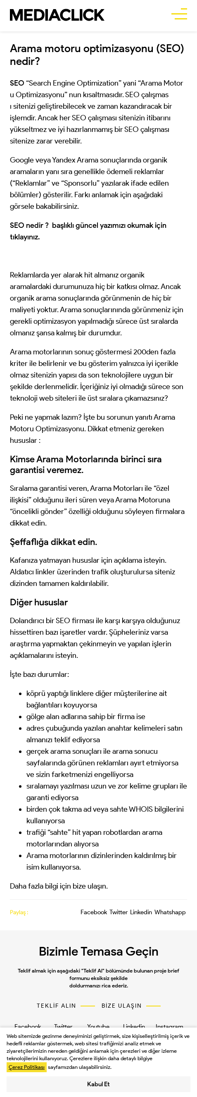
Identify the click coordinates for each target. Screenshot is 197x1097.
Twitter (118, 912)
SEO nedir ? (29, 225)
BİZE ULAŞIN (122, 1006)
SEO (63, 620)
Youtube (98, 1026)
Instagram (169, 1026)
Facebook (94, 912)
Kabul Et (98, 1084)
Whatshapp (170, 912)
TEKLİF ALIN (56, 1006)
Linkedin (141, 912)
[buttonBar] (179, 15)
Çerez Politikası (27, 1067)
